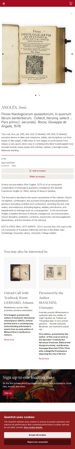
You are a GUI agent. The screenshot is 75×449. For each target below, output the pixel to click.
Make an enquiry (37, 176)
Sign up (8, 393)
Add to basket (39, 171)
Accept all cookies (37, 435)
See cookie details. (33, 427)
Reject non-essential (38, 442)
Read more (9, 339)
